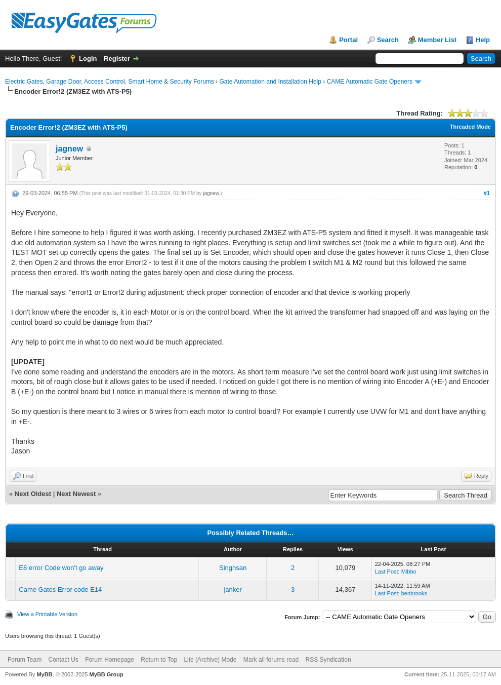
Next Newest (76, 494)
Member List (437, 40)
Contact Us (63, 659)
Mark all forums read (271, 659)
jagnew (69, 148)
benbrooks (414, 593)
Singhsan (232, 568)
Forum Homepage (109, 659)
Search (388, 40)
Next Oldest (33, 494)
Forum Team (24, 659)
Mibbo (408, 571)
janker (232, 589)
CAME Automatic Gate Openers (369, 81)
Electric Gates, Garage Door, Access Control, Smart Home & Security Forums (109, 81)
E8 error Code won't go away (61, 568)
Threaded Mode (470, 127)
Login (88, 58)
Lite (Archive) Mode (210, 659)
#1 (487, 193)
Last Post (386, 571)
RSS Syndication (328, 659)
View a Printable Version (47, 614)
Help (483, 40)
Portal (348, 40)
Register (117, 58)
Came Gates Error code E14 (60, 589)
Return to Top (159, 659)
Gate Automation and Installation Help (270, 81)
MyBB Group (106, 674)
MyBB (44, 674)
